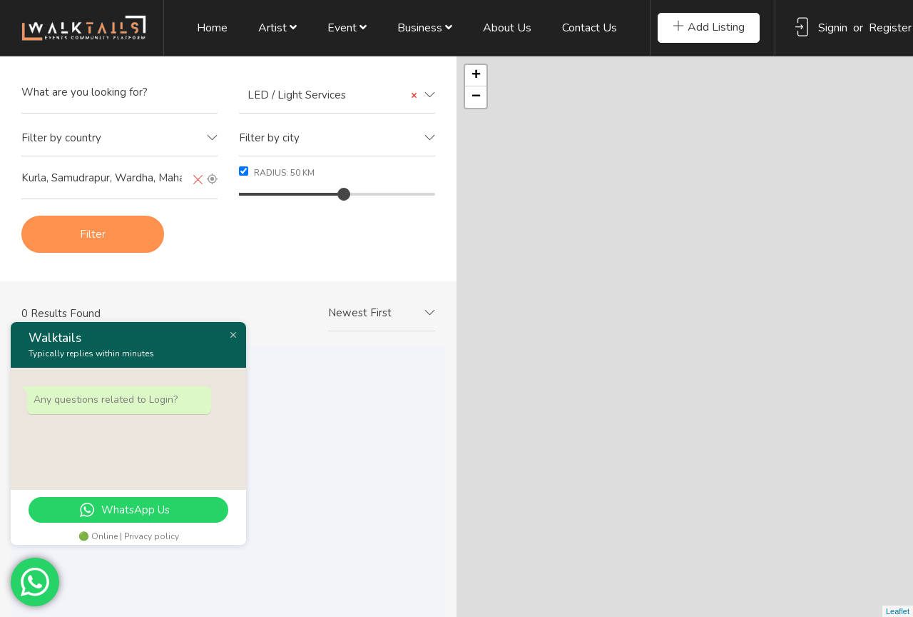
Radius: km (277, 172)
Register (890, 28)
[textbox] (119, 138)
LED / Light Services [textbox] (328, 95)
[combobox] (337, 96)
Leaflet (897, 611)
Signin (832, 28)
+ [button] (476, 75)
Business (424, 28)
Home (212, 28)
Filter (93, 234)
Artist (277, 28)
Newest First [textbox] (360, 313)
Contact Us (589, 28)
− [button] (476, 97)
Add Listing (709, 27)
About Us (507, 28)
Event (347, 28)
